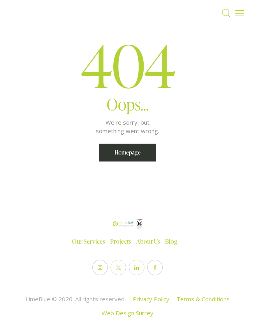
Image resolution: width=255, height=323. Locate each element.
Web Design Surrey (127, 313)
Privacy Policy (151, 299)
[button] (239, 13)
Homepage (127, 152)
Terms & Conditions (203, 299)
